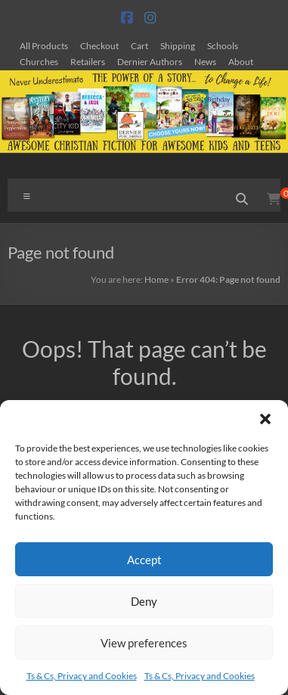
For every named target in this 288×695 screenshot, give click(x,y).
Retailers (87, 61)
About (240, 61)
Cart (139, 45)
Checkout (99, 45)
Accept (144, 559)
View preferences (144, 643)
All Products (44, 45)
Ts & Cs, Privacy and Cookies (81, 675)
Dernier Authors (149, 61)
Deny (144, 601)
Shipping (177, 45)
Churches (39, 61)
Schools (222, 45)
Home (156, 279)
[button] (265, 419)
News (205, 61)
